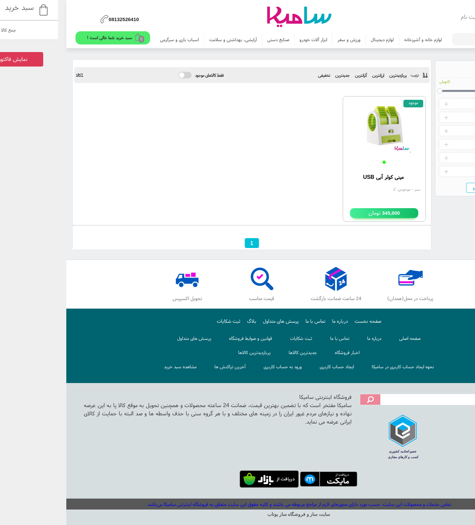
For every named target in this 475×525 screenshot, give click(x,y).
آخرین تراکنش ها (168, 366)
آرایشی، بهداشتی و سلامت (172, 39)
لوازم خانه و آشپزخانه (362, 39)
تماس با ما (254, 321)
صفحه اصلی (348, 338)
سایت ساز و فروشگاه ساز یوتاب (237, 514)
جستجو (418, 187)
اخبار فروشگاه (285, 352)
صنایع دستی (217, 39)
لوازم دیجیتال (320, 39)
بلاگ (190, 321)
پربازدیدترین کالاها (193, 352)
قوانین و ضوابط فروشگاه (189, 338)
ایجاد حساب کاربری (275, 366)
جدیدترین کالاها (241, 352)
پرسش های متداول (220, 321)
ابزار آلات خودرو (252, 39)
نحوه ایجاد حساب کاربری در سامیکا (341, 366)
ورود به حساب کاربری (221, 366)
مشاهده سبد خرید (119, 366)
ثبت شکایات (167, 321)
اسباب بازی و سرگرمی (118, 39)
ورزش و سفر (287, 39)
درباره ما (279, 321)
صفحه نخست (306, 321)
